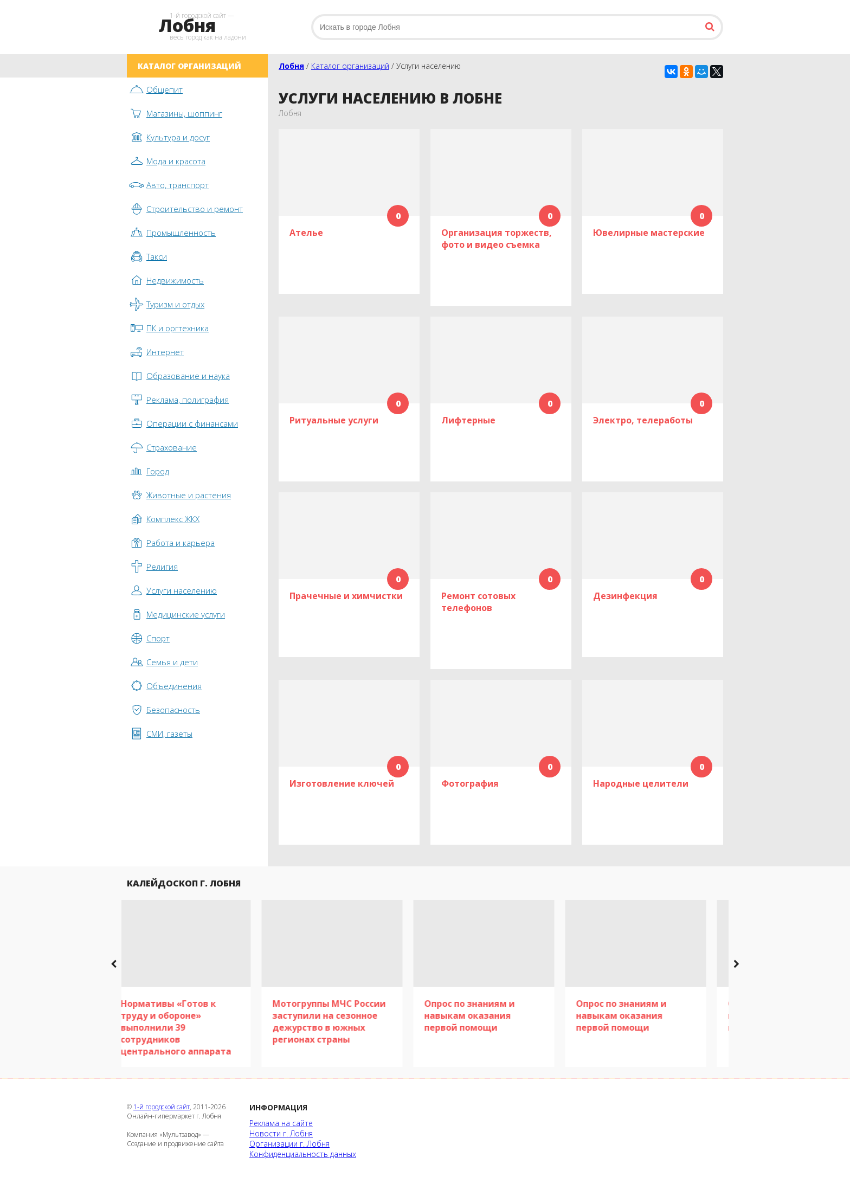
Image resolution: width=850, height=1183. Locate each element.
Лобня (291, 66)
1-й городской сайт (161, 1106)
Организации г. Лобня (289, 1144)
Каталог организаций (350, 66)
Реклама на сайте (281, 1123)
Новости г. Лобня (281, 1133)
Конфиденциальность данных (302, 1154)
